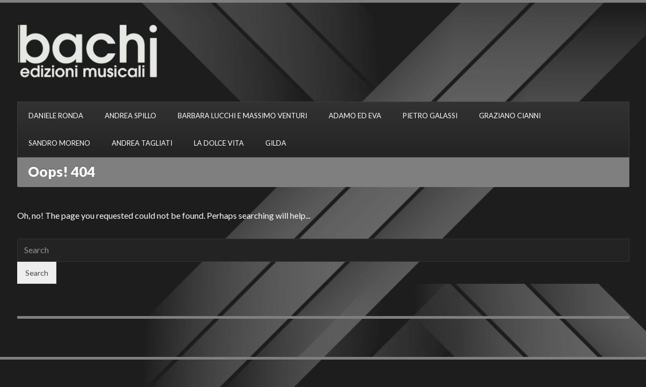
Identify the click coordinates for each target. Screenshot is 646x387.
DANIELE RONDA (55, 115)
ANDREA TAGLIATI (142, 143)
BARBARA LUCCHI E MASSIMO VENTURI (242, 115)
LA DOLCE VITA (219, 143)
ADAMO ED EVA (355, 115)
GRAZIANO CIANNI (510, 115)
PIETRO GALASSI (430, 115)
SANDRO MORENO (59, 143)
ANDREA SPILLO (130, 115)
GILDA (275, 143)
